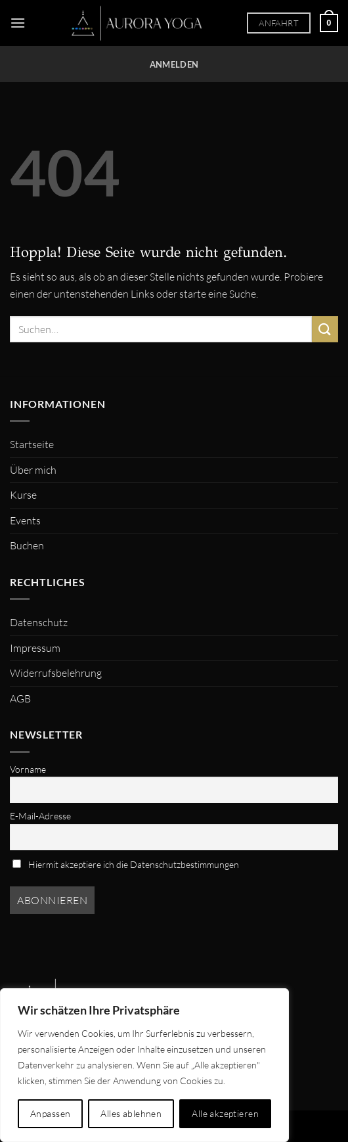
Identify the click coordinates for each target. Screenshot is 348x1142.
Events (25, 520)
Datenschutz (39, 622)
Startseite (32, 444)
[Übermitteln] (325, 329)
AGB (20, 698)
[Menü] (18, 23)
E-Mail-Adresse (40, 815)
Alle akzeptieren (225, 1113)
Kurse (23, 494)
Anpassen (50, 1113)
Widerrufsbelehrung (56, 672)
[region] (144, 1065)
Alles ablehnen (131, 1113)
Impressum (35, 647)
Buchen (27, 545)
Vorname (28, 769)
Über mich (33, 469)
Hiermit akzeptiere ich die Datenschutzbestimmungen (125, 864)
